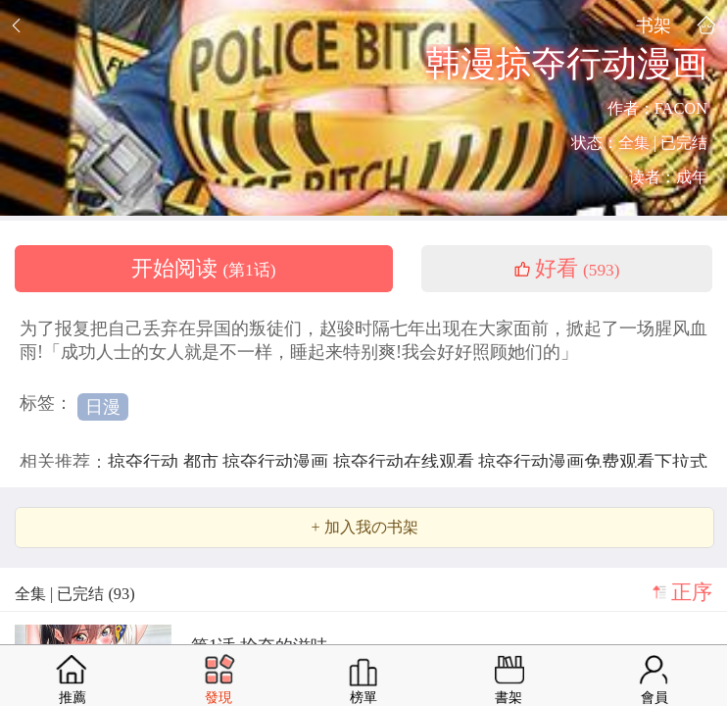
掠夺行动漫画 (277, 462)
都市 (203, 462)
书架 (653, 25)
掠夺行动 (145, 462)
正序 (691, 592)
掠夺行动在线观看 (406, 462)
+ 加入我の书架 (364, 527)
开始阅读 (203, 268)
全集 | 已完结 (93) (75, 593)
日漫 (103, 407)
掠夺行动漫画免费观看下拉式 (592, 462)
